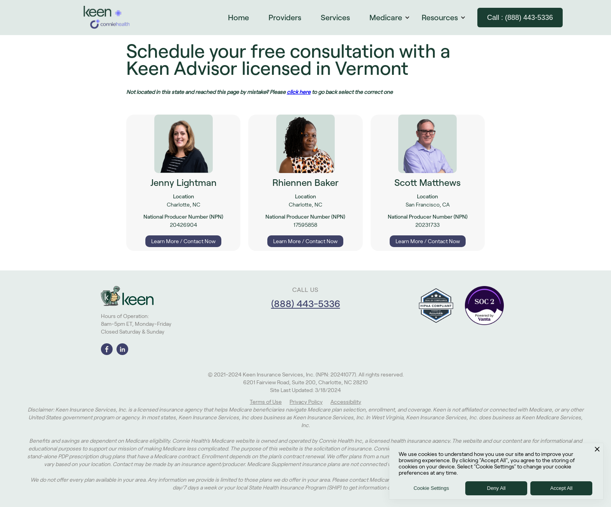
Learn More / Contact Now (183, 241)
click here (299, 92)
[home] (106, 17)
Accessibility (345, 402)
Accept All (561, 488)
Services (335, 17)
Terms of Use (266, 402)
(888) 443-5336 (305, 304)
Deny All (496, 488)
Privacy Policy (306, 402)
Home (238, 17)
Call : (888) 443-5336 (520, 17)
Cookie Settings (431, 488)
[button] (393, 17)
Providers (284, 17)
